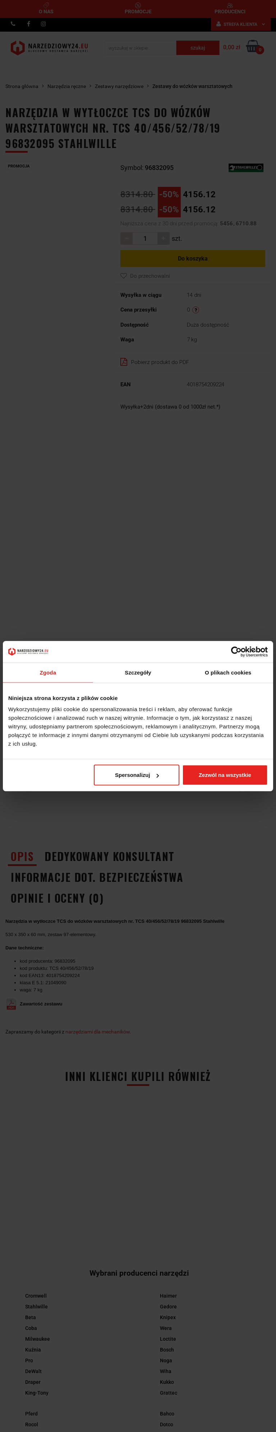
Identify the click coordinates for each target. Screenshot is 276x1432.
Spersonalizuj (137, 775)
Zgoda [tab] (48, 672)
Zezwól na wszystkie (225, 775)
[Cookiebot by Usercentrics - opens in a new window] (236, 651)
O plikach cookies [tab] (228, 672)
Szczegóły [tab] (138, 672)
